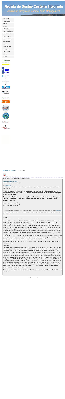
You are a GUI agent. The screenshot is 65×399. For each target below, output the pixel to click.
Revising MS (6, 49)
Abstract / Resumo (6, 178)
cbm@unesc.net (8, 213)
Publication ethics (7, 33)
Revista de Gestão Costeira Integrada (10, 181)
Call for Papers (6, 51)
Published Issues (7, 21)
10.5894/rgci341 (8, 185)
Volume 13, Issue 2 (9, 171)
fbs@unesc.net (58, 210)
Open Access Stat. (7, 38)
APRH (35, 277)
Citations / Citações (25, 178)
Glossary (5, 56)
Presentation (6, 18)
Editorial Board (6, 28)
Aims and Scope (7, 36)
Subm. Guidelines (7, 46)
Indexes (5, 54)
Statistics (5, 23)
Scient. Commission (8, 31)
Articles (5, 26)
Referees (5, 44)
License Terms (6, 41)
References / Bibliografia (16, 178)
